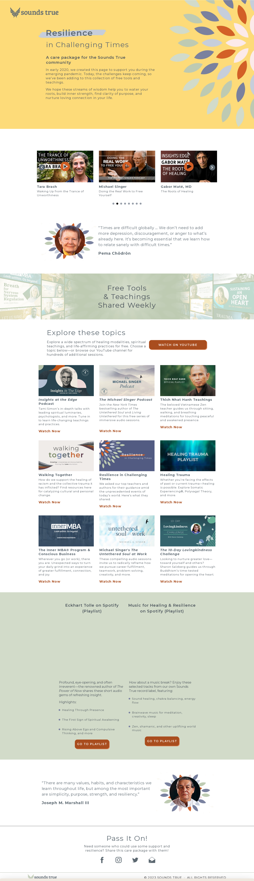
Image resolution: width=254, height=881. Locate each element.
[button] (113, 204)
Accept (227, 861)
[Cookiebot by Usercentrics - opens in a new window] (21, 874)
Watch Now (49, 431)
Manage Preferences (54, 874)
